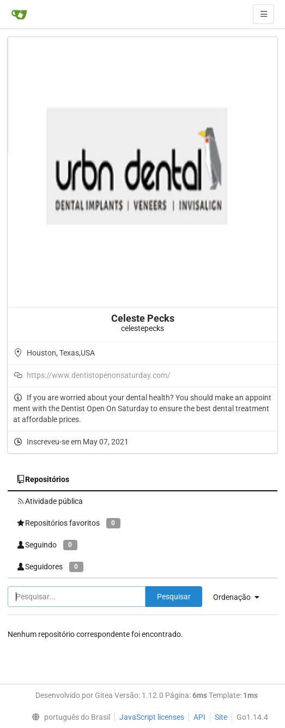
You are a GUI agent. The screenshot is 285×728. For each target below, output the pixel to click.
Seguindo (46, 545)
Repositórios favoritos (68, 523)
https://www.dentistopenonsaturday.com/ (99, 375)
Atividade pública (49, 501)
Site (221, 717)
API (199, 717)
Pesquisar (174, 596)
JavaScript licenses (151, 717)
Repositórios (42, 479)
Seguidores (49, 567)
